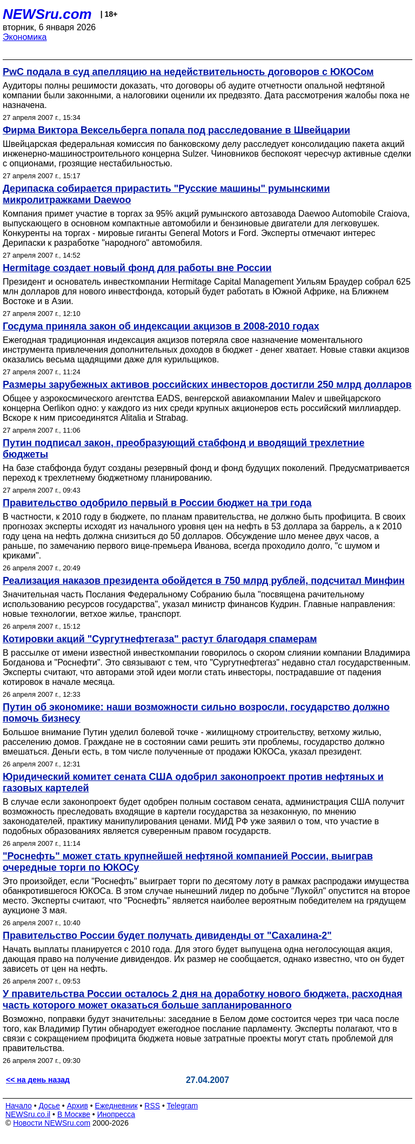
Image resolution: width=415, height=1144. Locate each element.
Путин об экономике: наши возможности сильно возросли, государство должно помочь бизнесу (196, 713)
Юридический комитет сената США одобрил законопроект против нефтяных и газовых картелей (193, 782)
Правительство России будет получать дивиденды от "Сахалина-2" (167, 935)
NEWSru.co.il (27, 1114)
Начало (18, 1105)
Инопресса (116, 1114)
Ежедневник (116, 1105)
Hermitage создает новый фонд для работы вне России (137, 268)
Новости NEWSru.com (51, 1123)
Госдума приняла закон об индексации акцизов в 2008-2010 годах (161, 326)
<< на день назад (38, 1079)
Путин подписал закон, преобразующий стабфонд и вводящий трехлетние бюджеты (183, 449)
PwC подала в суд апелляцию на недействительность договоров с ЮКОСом (188, 71)
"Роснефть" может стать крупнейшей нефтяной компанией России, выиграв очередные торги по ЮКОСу (188, 862)
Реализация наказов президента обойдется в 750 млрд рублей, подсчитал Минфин (204, 580)
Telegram (182, 1105)
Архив (77, 1105)
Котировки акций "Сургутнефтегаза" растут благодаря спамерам (160, 639)
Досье (49, 1105)
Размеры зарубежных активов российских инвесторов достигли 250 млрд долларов (207, 384)
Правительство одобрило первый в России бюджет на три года (157, 502)
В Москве (73, 1114)
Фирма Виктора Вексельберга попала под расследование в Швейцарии (176, 130)
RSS (152, 1105)
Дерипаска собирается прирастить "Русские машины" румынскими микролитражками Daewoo (166, 194)
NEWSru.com (47, 14)
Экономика (25, 37)
